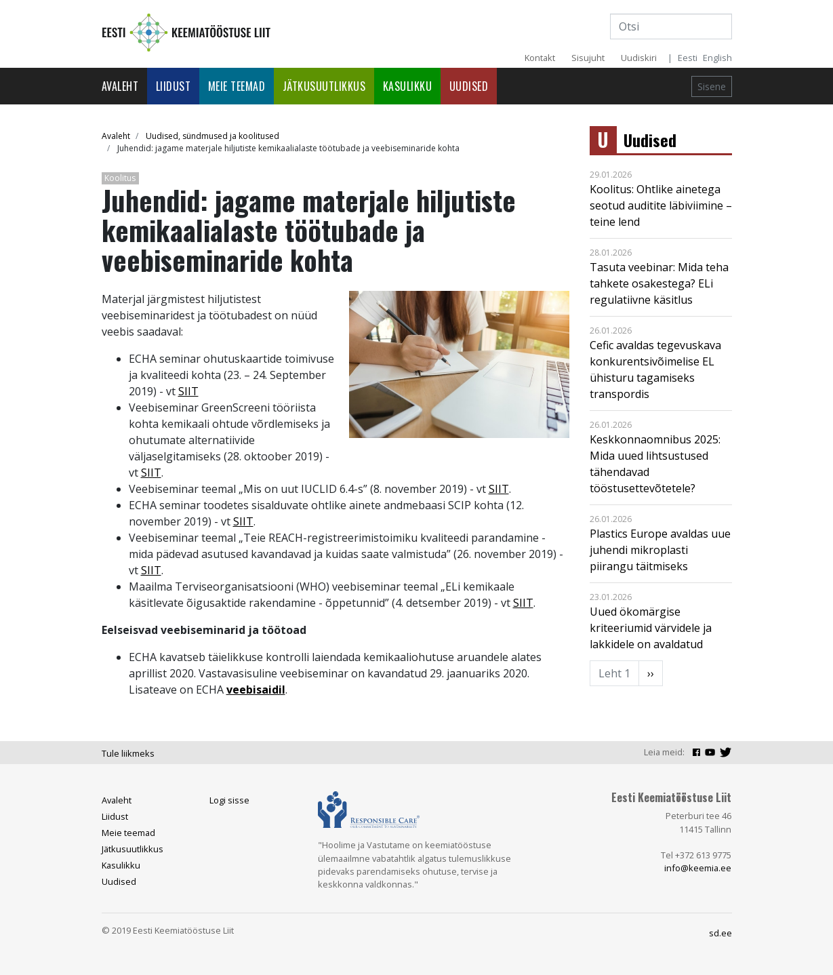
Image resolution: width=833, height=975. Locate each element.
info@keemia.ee (697, 868)
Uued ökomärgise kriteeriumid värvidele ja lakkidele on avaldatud (651, 628)
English (717, 58)
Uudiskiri (639, 58)
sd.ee (720, 933)
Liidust (173, 86)
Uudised (469, 86)
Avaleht (120, 86)
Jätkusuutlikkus (324, 86)
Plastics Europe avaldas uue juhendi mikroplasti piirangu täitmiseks (660, 550)
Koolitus (120, 178)
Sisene (711, 86)
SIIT (188, 391)
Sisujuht (588, 58)
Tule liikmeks (128, 753)
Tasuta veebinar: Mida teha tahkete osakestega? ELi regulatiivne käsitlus (659, 283)
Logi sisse (229, 800)
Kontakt (540, 58)
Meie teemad (237, 86)
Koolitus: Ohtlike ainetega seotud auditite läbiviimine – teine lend (661, 205)
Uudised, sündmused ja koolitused (212, 136)
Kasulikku (407, 86)
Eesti (687, 58)
